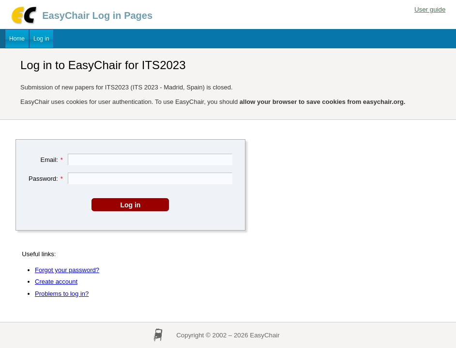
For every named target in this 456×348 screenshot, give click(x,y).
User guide (429, 9)
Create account (56, 281)
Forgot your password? (67, 270)
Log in (41, 38)
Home (17, 38)
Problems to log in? (62, 293)
